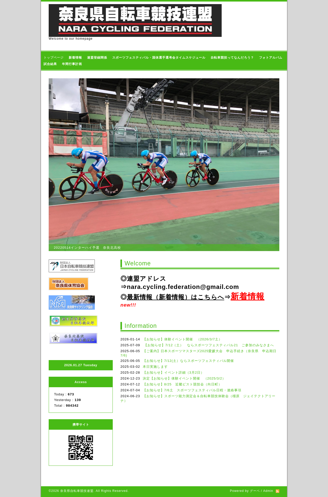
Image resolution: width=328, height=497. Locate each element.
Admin (268, 491)
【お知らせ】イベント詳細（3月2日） (173, 372)
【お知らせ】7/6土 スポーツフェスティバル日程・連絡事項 (194, 390)
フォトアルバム (270, 57)
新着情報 (75, 57)
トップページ (54, 57)
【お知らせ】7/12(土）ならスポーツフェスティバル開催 (188, 361)
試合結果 (50, 64)
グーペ (255, 491)
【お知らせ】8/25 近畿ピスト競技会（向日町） (182, 384)
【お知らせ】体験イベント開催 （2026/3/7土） (182, 339)
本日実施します (155, 367)
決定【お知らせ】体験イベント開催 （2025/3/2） (184, 378)
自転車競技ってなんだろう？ (232, 57)
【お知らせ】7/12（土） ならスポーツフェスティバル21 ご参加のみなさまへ (210, 345)
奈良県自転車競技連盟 (77, 491)
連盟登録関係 (97, 57)
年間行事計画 (72, 64)
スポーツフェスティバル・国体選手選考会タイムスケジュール (159, 57)
